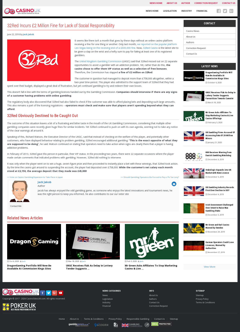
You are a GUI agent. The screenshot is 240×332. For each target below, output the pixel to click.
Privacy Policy (202, 299)
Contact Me (16, 206)
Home (62, 319)
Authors (190, 42)
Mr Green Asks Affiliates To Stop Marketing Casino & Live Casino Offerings (219, 115)
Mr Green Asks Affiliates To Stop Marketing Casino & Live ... (151, 267)
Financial (202, 10)
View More (209, 266)
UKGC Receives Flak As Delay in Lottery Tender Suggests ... (89, 267)
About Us (172, 3)
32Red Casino (150, 47)
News (105, 295)
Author (185, 3)
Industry (186, 10)
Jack (24, 261)
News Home (156, 3)
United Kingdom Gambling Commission (100, 61)
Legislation (170, 10)
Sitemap (200, 295)
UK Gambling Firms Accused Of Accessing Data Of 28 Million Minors (220, 135)
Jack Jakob (28, 34)
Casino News (192, 30)
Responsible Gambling (138, 319)
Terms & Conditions (205, 302)
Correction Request (206, 3)
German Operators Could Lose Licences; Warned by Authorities (220, 245)
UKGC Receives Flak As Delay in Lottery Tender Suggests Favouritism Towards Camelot (221, 95)
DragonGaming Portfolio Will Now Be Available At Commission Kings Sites (29, 267)
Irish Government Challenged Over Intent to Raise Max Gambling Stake (219, 208)
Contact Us (228, 3)
